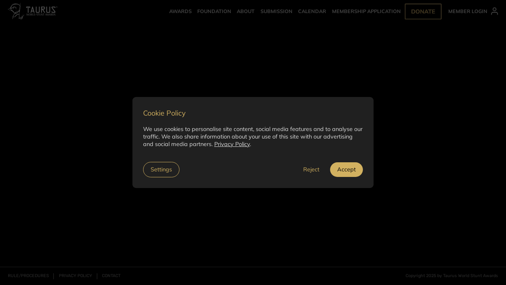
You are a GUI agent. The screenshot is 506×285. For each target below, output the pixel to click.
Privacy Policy (232, 144)
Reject (311, 169)
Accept (346, 169)
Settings (161, 169)
